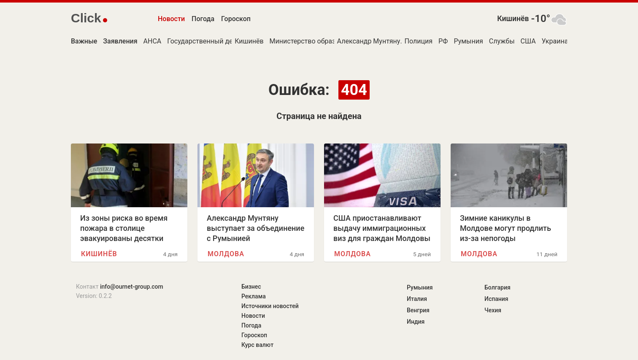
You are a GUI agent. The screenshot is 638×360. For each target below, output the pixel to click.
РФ (443, 41)
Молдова (226, 254)
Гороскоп (236, 19)
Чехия (492, 310)
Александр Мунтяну (368, 41)
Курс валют (257, 344)
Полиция (419, 41)
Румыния (468, 41)
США (528, 41)
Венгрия (418, 310)
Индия (415, 321)
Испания (496, 298)
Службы (502, 41)
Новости (171, 19)
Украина (555, 41)
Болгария (497, 287)
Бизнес (251, 286)
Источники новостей (270, 306)
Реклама (253, 296)
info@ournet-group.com (131, 286)
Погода (203, 19)
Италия (417, 298)
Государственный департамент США (225, 41)
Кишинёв (513, 18)
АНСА (152, 41)
